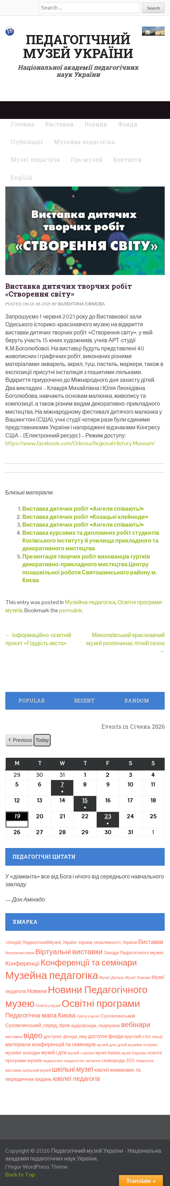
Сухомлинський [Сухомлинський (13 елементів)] (118, 1016)
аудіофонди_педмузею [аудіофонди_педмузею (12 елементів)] (95, 1025)
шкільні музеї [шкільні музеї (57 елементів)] (73, 1069)
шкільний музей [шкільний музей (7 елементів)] (37, 1070)
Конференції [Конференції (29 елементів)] (22, 963)
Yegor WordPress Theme (37, 1166)
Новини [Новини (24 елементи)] (36, 991)
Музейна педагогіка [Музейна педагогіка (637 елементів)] (51, 975)
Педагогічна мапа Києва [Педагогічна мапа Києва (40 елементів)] (40, 1015)
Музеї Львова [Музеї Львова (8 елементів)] (138, 977)
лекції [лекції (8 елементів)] (157, 1036)
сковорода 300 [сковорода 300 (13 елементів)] (118, 1061)
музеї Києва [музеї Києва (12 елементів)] (107, 1053)
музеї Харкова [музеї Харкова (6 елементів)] (134, 1052)
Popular (31, 700)
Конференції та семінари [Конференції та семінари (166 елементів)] (89, 962)
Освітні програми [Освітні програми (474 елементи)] (101, 1003)
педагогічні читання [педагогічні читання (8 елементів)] (82, 1060)
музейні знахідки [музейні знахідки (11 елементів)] (22, 1053)
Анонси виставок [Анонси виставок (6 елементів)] (19, 952)
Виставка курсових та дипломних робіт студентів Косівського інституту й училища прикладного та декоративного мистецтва (90, 540)
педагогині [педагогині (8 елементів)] (53, 1060)
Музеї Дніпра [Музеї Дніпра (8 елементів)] (111, 977)
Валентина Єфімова (81, 304)
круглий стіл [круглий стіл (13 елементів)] (137, 1036)
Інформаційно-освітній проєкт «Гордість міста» (38, 639)
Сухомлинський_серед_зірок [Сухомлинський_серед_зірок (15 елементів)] (37, 1025)
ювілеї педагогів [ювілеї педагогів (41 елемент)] (76, 1079)
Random (136, 700)
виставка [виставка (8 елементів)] (13, 1036)
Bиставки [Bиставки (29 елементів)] (150, 942)
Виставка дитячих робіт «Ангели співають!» (83, 508)
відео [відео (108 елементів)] (32, 1035)
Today (42, 740)
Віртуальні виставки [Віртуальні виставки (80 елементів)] (69, 951)
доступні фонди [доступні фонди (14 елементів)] (105, 1036)
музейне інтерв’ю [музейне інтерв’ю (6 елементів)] (143, 1044)
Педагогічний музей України (78, 46)
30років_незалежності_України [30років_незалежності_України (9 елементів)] (107, 942)
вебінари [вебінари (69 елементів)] (136, 1024)
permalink (70, 610)
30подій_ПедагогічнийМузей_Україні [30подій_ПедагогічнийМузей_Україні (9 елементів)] (40, 942)
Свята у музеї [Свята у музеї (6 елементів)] (88, 1016)
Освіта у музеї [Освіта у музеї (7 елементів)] (48, 1005)
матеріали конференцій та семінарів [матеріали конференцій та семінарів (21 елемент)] (50, 1044)
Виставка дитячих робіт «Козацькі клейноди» (85, 517)
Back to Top (20, 1174)
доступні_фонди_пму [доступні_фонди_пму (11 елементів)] (65, 1036)
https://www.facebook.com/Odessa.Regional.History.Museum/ (80, 443)
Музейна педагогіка (90, 602)
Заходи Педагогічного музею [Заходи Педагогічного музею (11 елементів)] (134, 953)
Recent (84, 700)
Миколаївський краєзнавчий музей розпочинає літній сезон (125, 643)
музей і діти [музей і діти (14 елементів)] (54, 1052)
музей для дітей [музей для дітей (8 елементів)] (112, 1044)
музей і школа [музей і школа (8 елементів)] (81, 1052)
